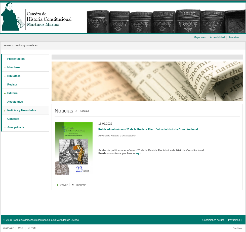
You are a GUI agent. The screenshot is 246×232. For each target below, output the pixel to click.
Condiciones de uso (213, 220)
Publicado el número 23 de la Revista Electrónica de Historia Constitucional (148, 129)
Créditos (237, 228)
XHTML (32, 228)
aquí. (139, 153)
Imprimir (81, 184)
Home (7, 45)
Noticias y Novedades (26, 45)
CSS (20, 228)
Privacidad (234, 220)
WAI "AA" (8, 228)
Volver (64, 184)
